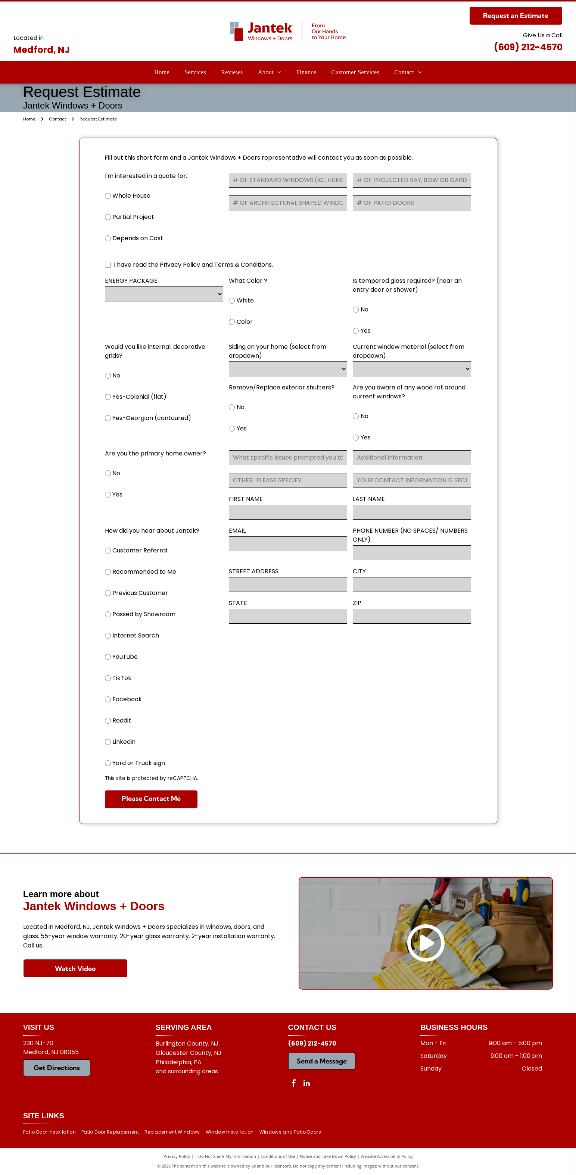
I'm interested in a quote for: (146, 176)
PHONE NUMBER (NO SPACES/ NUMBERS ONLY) (410, 535)
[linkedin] (306, 1084)
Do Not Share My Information (227, 1156)
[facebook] (293, 1084)
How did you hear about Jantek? (152, 530)
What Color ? (248, 280)
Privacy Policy (177, 1156)
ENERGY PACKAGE (131, 280)
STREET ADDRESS (253, 571)
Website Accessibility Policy (387, 1156)
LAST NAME (369, 499)
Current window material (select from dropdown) (408, 351)
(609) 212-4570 (528, 47)
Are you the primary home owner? (155, 453)
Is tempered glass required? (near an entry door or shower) (407, 285)
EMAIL (237, 530)
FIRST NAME (246, 499)
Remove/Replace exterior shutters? (281, 387)
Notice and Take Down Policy (328, 1156)
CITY (359, 571)
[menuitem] (162, 72)
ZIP (357, 603)
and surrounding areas (187, 1071)
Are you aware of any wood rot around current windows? (409, 392)
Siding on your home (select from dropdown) (277, 351)
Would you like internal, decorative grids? (155, 351)
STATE (238, 603)
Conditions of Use (278, 1156)
